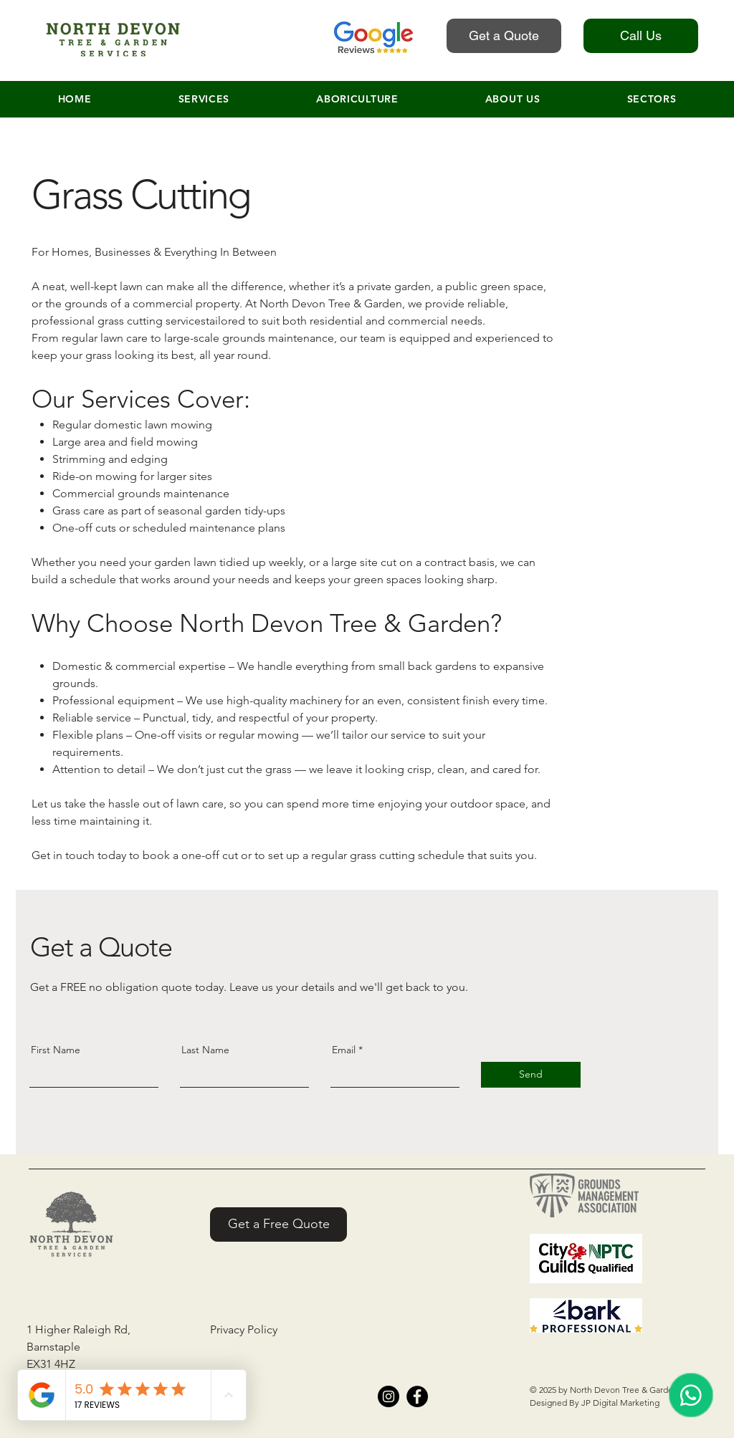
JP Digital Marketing (620, 1402)
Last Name (205, 1050)
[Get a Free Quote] (278, 1224)
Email (344, 1050)
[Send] (531, 1075)
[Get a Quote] (504, 36)
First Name (55, 1050)
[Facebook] (417, 1396)
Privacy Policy (243, 1329)
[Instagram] (388, 1396)
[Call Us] (640, 36)
